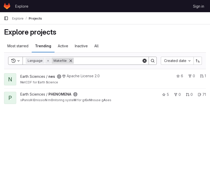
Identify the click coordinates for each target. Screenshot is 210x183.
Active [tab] (63, 46)
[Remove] (71, 61)
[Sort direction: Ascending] (198, 61)
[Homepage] (7, 6)
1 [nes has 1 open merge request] (203, 76)
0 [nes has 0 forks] (191, 76)
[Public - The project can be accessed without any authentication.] (59, 76)
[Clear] (145, 61)
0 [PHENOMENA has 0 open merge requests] (189, 94)
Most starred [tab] (17, 46)
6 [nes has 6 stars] (179, 76)
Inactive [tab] (81, 46)
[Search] (108, 61)
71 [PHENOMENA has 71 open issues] (202, 94)
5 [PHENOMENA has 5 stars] (165, 94)
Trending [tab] (43, 46)
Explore (21, 6)
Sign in (198, 6)
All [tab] (96, 46)
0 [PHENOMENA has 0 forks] (177, 94)
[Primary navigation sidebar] (6, 18)
